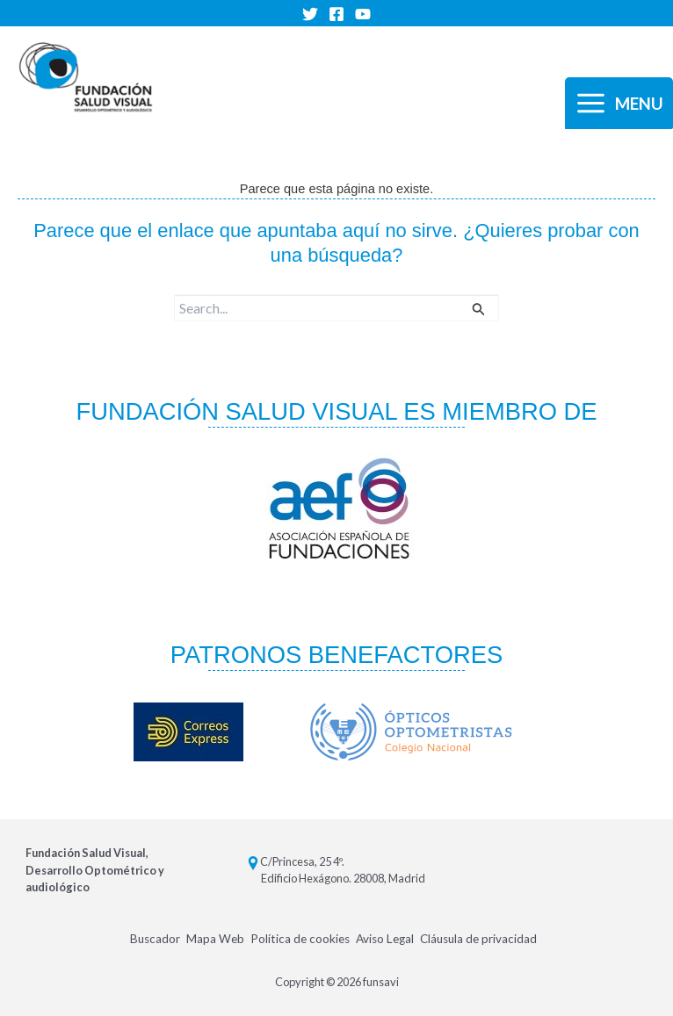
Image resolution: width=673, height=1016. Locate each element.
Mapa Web (214, 939)
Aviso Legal (384, 939)
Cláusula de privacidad (479, 939)
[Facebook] (336, 14)
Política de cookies (299, 939)
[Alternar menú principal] (619, 104)
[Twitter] (310, 14)
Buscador (153, 939)
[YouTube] (363, 14)
